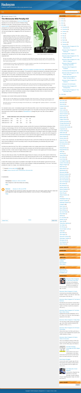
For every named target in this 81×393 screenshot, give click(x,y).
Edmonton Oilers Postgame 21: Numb (68, 291)
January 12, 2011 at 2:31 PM (18, 180)
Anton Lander (63, 110)
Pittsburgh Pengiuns (64, 202)
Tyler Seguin (62, 234)
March (63, 40)
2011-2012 (62, 100)
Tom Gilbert (62, 225)
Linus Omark (63, 159)
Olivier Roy (62, 193)
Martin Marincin (63, 168)
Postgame (62, 204)
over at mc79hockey (22, 21)
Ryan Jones (62, 206)
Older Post (54, 220)
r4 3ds (51, 390)
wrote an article (5, 26)
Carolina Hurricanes (64, 121)
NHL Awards (62, 183)
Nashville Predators (64, 176)
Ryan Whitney (63, 210)
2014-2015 (62, 102)
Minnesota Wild (63, 172)
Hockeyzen (8, 4)
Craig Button (62, 128)
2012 (62, 23)
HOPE (61, 151)
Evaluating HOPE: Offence (68, 53)
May (63, 35)
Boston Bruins (63, 115)
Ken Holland (62, 157)
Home (3, 12)
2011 (62, 25)
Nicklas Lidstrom (63, 187)
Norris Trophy (63, 191)
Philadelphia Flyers (64, 198)
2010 (62, 94)
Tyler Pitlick (62, 232)
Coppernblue (63, 259)
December (64, 27)
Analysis (62, 108)
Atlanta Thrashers (64, 113)
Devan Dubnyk (63, 136)
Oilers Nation (63, 264)
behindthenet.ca (27, 111)
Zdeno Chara (63, 244)
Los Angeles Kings (64, 161)
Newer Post (5, 220)
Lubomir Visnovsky (64, 162)
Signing (61, 215)
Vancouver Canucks (64, 236)
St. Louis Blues (63, 217)
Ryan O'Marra (63, 208)
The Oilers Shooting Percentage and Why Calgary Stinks (73, 348)
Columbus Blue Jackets (65, 127)
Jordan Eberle (63, 155)
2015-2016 (62, 104)
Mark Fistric (62, 166)
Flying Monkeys (63, 147)
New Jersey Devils (64, 178)
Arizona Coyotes (63, 111)
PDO (61, 196)
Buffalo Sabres (63, 117)
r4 (45, 390)
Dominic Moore (63, 138)
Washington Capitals (64, 238)
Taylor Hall (62, 221)
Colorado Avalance (64, 125)
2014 (62, 20)
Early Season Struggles (65, 359)
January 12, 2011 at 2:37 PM (19, 188)
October (64, 31)
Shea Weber (62, 213)
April (63, 37)
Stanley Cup (62, 219)
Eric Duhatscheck (64, 144)
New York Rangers (64, 181)
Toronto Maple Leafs (64, 228)
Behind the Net (63, 269)
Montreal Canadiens (64, 174)
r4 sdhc (55, 390)
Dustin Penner (63, 140)
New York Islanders (64, 179)
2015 (62, 18)
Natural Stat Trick (64, 271)
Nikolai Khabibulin (64, 189)
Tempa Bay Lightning (64, 223)
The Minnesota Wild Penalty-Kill (69, 70)
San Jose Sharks (64, 211)
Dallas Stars (62, 132)
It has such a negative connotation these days (33, 69)
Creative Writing (63, 130)
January (64, 44)
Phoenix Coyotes (64, 200)
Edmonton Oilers (63, 142)
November (64, 29)
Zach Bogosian (63, 242)
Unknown (11, 168)
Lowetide (62, 261)
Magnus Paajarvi (63, 164)
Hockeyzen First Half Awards (68, 84)
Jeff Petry (62, 153)
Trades (61, 230)
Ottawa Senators (63, 194)
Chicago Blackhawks (64, 123)
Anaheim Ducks (63, 106)
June (63, 33)
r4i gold (48, 390)
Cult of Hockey (63, 262)
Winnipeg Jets (63, 240)
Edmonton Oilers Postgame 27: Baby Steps (70, 319)
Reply (7, 184)
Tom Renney (63, 227)
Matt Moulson (63, 170)
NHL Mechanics (63, 185)
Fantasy (61, 145)
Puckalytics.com (63, 272)
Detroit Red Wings (64, 134)
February (64, 42)
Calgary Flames (63, 119)
